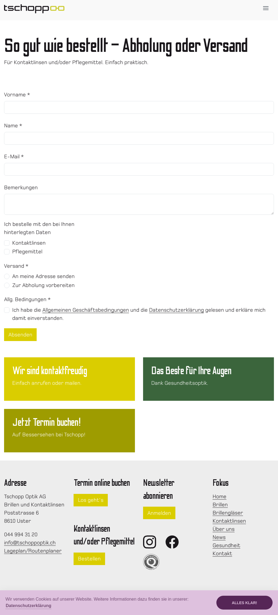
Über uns (224, 529)
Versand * (16, 266)
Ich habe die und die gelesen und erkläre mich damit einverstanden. (139, 314)
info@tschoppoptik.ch (30, 542)
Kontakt (222, 553)
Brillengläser (228, 513)
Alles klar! (244, 603)
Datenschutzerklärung (176, 310)
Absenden (20, 335)
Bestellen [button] (89, 559)
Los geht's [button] (90, 500)
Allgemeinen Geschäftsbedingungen (85, 310)
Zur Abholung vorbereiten (43, 285)
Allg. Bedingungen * (27, 299)
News (219, 537)
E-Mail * (14, 156)
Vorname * (17, 94)
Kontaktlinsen (29, 243)
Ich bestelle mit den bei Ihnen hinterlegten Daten (39, 228)
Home (219, 496)
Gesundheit (226, 545)
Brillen (220, 504)
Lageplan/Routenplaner (33, 551)
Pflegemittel (27, 251)
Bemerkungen (21, 187)
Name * (13, 125)
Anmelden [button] (159, 513)
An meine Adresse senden (43, 276)
